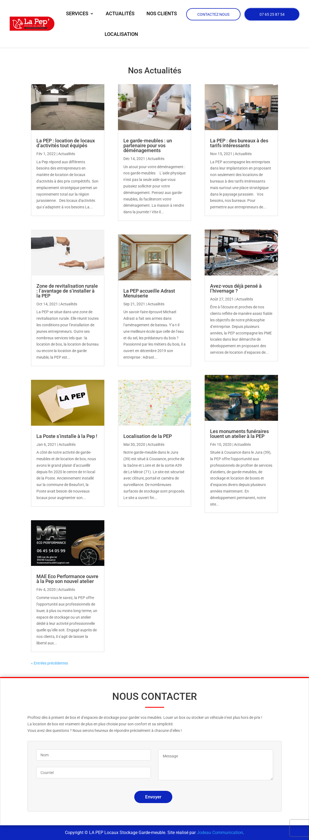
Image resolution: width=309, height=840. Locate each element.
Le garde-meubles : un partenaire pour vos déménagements (147, 145)
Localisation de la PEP (147, 436)
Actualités (120, 13)
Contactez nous (213, 14)
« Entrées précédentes (49, 663)
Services (77, 13)
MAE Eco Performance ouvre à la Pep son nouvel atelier (67, 578)
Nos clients (161, 13)
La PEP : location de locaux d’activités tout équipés (65, 143)
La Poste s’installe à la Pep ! (66, 436)
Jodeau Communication (220, 832)
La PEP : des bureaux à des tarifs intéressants (239, 143)
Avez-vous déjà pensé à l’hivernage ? (236, 288)
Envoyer (153, 797)
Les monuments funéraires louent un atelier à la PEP (239, 433)
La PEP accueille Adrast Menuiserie (149, 293)
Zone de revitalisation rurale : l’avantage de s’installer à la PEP (67, 291)
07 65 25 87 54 (272, 14)
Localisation (121, 34)
